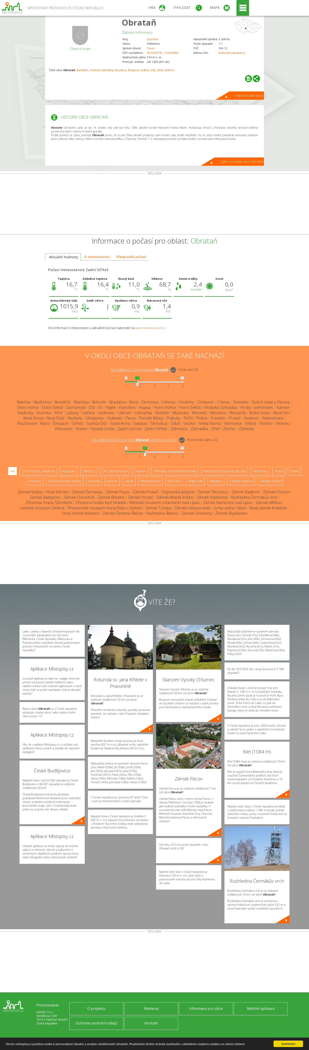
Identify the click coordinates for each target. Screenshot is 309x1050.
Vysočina (152, 39)
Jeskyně (112, 481)
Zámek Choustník (79, 497)
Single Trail (195, 481)
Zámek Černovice (87, 492)
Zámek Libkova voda (193, 508)
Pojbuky (173, 418)
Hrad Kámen (57, 492)
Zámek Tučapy (158, 508)
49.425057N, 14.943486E (163, 53)
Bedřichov (42, 402)
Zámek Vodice (30, 492)
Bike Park (174, 481)
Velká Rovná (210, 423)
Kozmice (44, 412)
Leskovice (106, 412)
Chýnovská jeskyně (178, 492)
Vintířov (169, 70)
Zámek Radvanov (45, 497)
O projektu (96, 1008)
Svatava (140, 423)
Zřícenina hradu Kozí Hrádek (100, 502)
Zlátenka (246, 428)
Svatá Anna (120, 423)
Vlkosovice (64, 428)
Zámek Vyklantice (212, 497)
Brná (133, 402)
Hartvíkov (127, 407)
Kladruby (25, 412)
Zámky (294, 471)
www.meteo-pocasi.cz (150, 328)
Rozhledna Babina (162, 513)
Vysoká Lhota (102, 428)
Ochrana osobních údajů (96, 1023)
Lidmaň (124, 412)
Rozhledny (260, 471)
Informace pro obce (206, 1008)
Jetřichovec (263, 407)
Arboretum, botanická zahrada (224, 471)
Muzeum (216, 481)
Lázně (129, 481)
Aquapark (68, 471)
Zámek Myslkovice (231, 513)
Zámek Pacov (117, 492)
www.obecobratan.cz (232, 53)
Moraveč (199, 412)
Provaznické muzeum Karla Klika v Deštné (105, 508)
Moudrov (120, 70)
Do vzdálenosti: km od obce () (134, 440)
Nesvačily (238, 412)
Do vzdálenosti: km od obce (139, 370)
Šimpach (133, 70)
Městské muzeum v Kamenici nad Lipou (164, 502)
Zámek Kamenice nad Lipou (227, 502)
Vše (12, 471)
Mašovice (181, 412)
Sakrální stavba (270, 481)
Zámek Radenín (246, 492)
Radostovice (272, 418)
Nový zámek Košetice (268, 508)
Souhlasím (288, 1044)
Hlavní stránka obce (249, 95)
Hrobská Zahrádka (101, 70)
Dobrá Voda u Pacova (271, 402)
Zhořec (229, 428)
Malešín (162, 412)
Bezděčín (82, 70)
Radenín (251, 418)
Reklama (151, 1008)
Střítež (77, 423)
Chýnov (223, 402)
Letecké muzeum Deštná (42, 508)
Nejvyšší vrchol (150, 481)
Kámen (283, 407)
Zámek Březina (111, 497)
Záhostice (178, 428)
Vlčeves (282, 423)
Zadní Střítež (155, 428)
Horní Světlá (190, 407)
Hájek (110, 407)
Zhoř (215, 428)
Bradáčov (118, 402)
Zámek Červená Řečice (123, 513)
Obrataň (139, 22)
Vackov (189, 423)
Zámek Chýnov (276, 492)
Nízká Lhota (259, 412)
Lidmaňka (143, 412)
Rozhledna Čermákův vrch (254, 497)
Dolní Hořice (28, 407)
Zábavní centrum (241, 481)
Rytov (45, 423)
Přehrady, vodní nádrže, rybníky (174, 471)
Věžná (250, 423)
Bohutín (99, 402)
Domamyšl (76, 407)
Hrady (279, 471)
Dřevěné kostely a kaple (64, 481)
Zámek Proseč (145, 492)
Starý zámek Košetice (80, 513)
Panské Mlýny (151, 418)
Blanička (81, 402)
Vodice (81, 428)
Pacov (151, 48)
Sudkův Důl (147, 70)
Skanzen (140, 471)
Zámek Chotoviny (196, 513)
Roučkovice (27, 423)
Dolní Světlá (52, 407)
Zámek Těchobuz (213, 492)
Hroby (245, 407)
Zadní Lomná (129, 428)
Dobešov (241, 402)
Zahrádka (199, 428)
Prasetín (218, 418)
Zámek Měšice (268, 502)
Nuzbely (75, 418)
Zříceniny (34, 481)
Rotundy (94, 481)
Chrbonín (205, 402)
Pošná (201, 418)
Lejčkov (88, 412)
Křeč (59, 412)
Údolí (159, 70)
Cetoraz (168, 402)
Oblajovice (94, 418)
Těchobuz (158, 423)
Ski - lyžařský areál (114, 471)
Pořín (188, 418)
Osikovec (114, 418)
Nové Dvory (33, 418)
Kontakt (151, 1023)
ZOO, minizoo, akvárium (38, 471)
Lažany (72, 412)
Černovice (149, 402)
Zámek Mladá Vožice (175, 497)
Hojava (145, 407)
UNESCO (89, 471)
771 (221, 44)
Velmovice (233, 423)
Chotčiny (186, 402)
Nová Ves (281, 412)
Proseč (235, 418)
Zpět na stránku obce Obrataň (242, 161)
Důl (92, 407)
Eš (100, 407)
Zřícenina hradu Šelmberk (49, 502)
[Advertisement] (154, 204)
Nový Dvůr (56, 418)
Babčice (24, 402)
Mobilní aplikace (261, 1008)
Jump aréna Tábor (230, 508)
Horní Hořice (165, 407)
